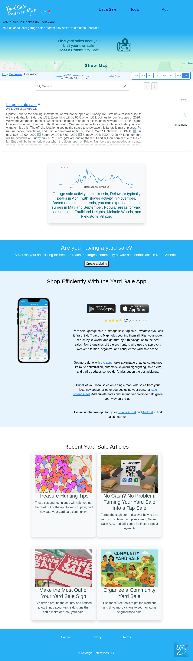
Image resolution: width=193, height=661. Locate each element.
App (165, 9)
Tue (143, 75)
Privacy (96, 637)
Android (147, 412)
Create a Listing (96, 263)
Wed (150, 75)
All (186, 75)
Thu (157, 75)
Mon (135, 75)
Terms (127, 637)
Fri (164, 75)
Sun (179, 75)
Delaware (15, 74)
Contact (66, 637)
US (4, 74)
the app (106, 362)
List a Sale (107, 9)
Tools (134, 9)
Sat (171, 75)
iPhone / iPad (127, 412)
